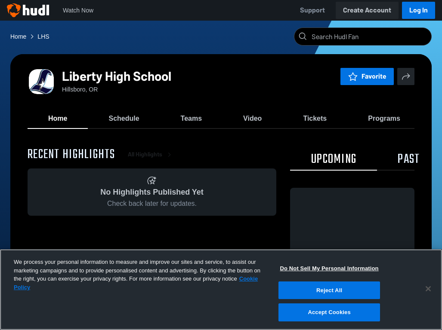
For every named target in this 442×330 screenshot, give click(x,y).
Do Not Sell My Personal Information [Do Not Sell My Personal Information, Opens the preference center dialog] (329, 268)
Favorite (367, 76)
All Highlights (151, 154)
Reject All (329, 290)
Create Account (367, 10)
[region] (221, 289)
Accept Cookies (329, 312)
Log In (418, 10)
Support (312, 10)
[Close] (428, 288)
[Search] (370, 36)
